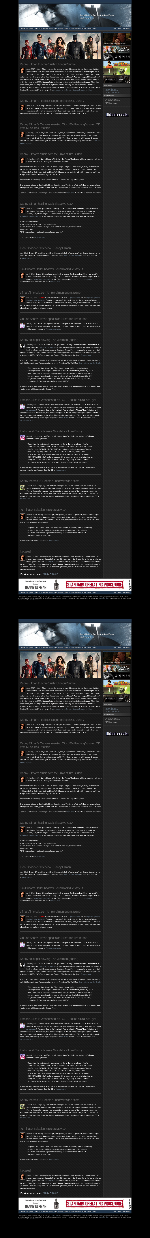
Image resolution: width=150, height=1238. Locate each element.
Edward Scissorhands (111, 90)
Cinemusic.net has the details (90, 363)
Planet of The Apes (110, 89)
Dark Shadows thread (72, 256)
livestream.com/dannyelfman (30, 216)
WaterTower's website (41, 279)
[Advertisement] (74, 609)
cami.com (70, 193)
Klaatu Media (55, 597)
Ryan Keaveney (34, 600)
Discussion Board (104, 598)
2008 (45, 574)
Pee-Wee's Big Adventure (112, 92)
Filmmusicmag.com (53, 329)
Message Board (50, 561)
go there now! (75, 297)
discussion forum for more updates (72, 90)
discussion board (26, 420)
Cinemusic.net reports (47, 347)
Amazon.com (40, 237)
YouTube (64, 418)
